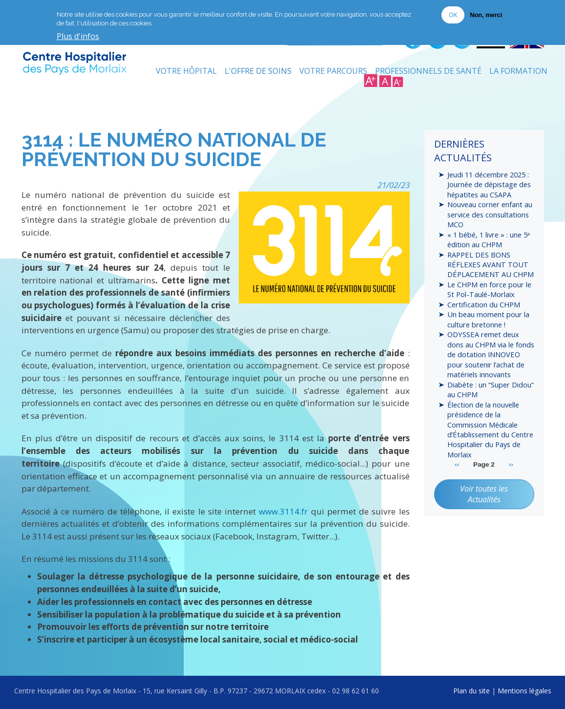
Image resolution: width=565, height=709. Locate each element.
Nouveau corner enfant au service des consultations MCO (489, 214)
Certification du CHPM (483, 304)
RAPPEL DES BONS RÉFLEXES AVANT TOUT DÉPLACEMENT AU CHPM (490, 264)
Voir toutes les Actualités (484, 494)
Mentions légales (524, 690)
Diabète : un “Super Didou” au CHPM (490, 389)
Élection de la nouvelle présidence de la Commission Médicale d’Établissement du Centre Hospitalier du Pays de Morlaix (490, 429)
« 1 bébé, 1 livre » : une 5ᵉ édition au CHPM (488, 239)
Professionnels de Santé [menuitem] (428, 70)
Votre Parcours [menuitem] (333, 70)
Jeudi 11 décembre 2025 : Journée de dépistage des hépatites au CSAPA (489, 184)
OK (453, 13)
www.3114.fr (283, 511)
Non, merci (486, 14)
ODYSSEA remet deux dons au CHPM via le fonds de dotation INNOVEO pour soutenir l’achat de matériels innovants (490, 354)
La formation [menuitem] (518, 70)
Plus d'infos (78, 36)
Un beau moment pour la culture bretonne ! (488, 319)
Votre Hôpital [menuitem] (186, 70)
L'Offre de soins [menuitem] (258, 70)
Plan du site (471, 690)
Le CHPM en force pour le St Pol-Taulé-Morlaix (489, 289)
